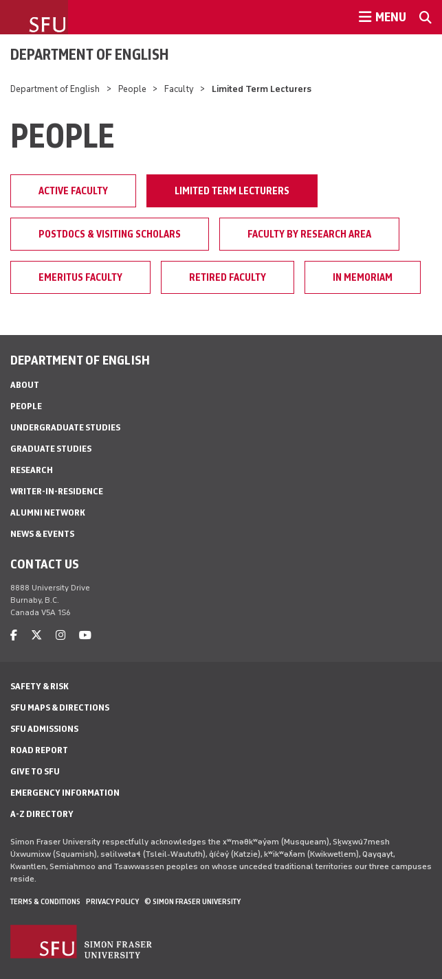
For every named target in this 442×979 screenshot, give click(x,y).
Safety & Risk (39, 686)
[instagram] (60, 635)
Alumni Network (47, 512)
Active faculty (73, 191)
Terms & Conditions (45, 901)
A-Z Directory (42, 814)
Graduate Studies (50, 448)
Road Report (39, 750)
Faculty (179, 89)
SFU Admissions (44, 729)
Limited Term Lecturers (232, 191)
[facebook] (13, 635)
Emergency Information (65, 792)
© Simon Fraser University (192, 901)
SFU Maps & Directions (59, 707)
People (132, 89)
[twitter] (36, 635)
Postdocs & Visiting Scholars (109, 234)
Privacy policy (112, 901)
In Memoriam (363, 277)
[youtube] (85, 635)
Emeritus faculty (80, 277)
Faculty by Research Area (309, 234)
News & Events (42, 534)
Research (31, 470)
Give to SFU (35, 771)
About (24, 385)
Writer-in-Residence (56, 491)
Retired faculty (227, 277)
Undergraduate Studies (65, 427)
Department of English (89, 54)
